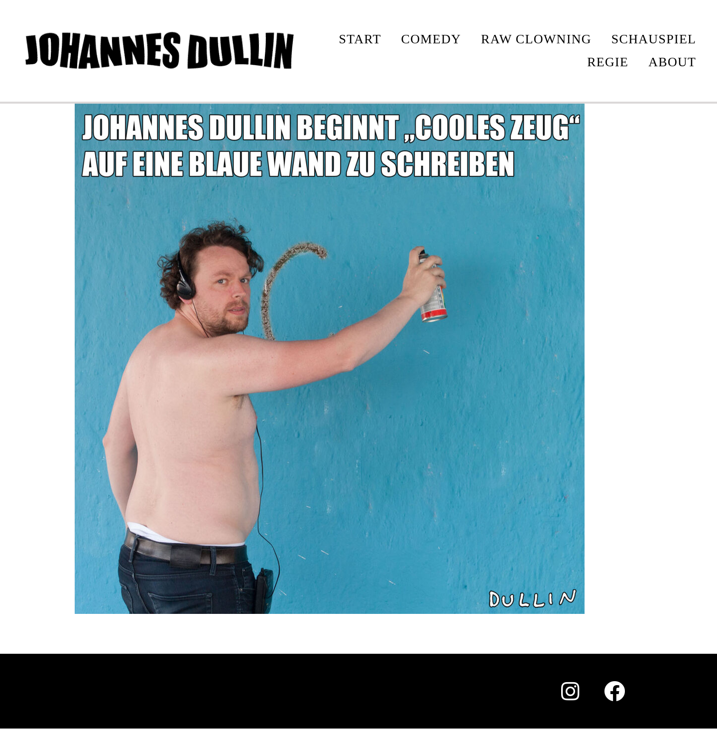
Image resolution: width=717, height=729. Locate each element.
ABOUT (672, 62)
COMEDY (431, 39)
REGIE (607, 62)
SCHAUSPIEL (653, 39)
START (360, 39)
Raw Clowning (536, 39)
